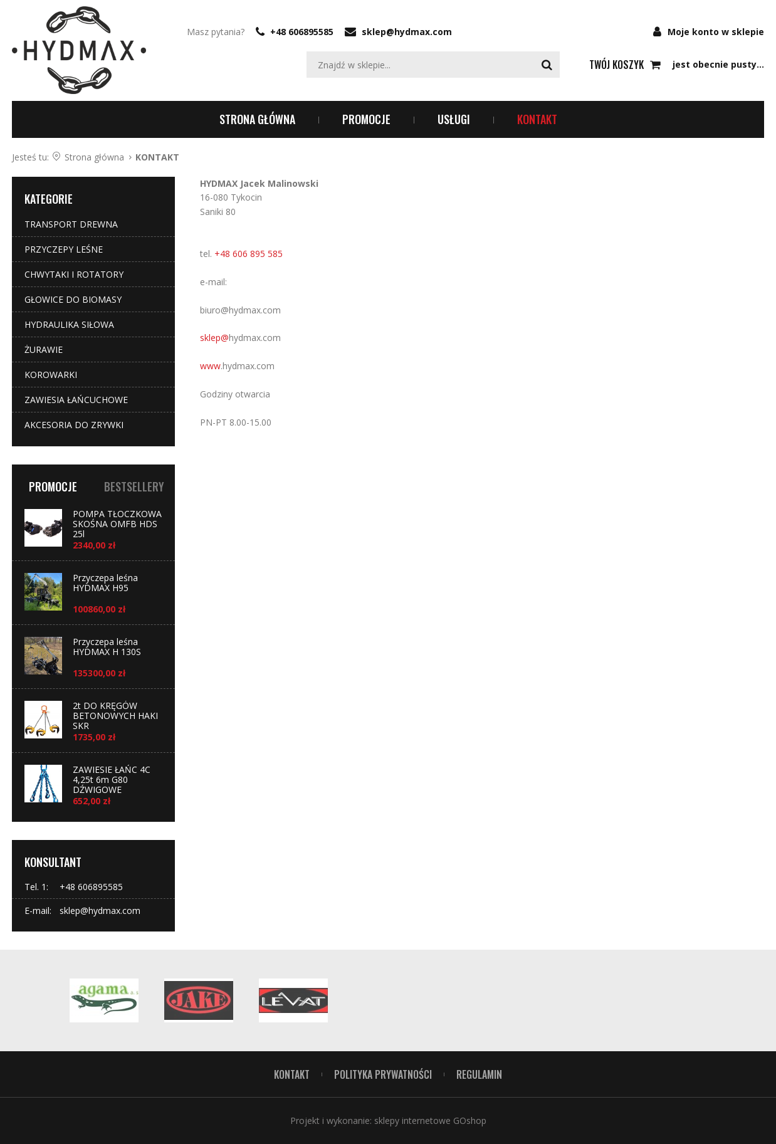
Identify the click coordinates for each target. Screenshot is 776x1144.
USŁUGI (454, 119)
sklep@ (214, 338)
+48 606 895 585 (248, 254)
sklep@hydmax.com (407, 32)
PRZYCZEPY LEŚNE (63, 249)
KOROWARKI (50, 374)
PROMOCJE (366, 119)
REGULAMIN (479, 1074)
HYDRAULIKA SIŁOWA (69, 324)
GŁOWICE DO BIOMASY (73, 299)
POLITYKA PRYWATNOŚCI (383, 1074)
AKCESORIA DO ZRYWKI (73, 425)
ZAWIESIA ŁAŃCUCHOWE (76, 400)
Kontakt (292, 1074)
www (210, 366)
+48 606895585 (301, 32)
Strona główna (257, 119)
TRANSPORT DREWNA (71, 224)
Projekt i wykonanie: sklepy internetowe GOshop (388, 1120)
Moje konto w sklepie (716, 32)
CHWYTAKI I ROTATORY (73, 274)
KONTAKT (537, 119)
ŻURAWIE (43, 349)
